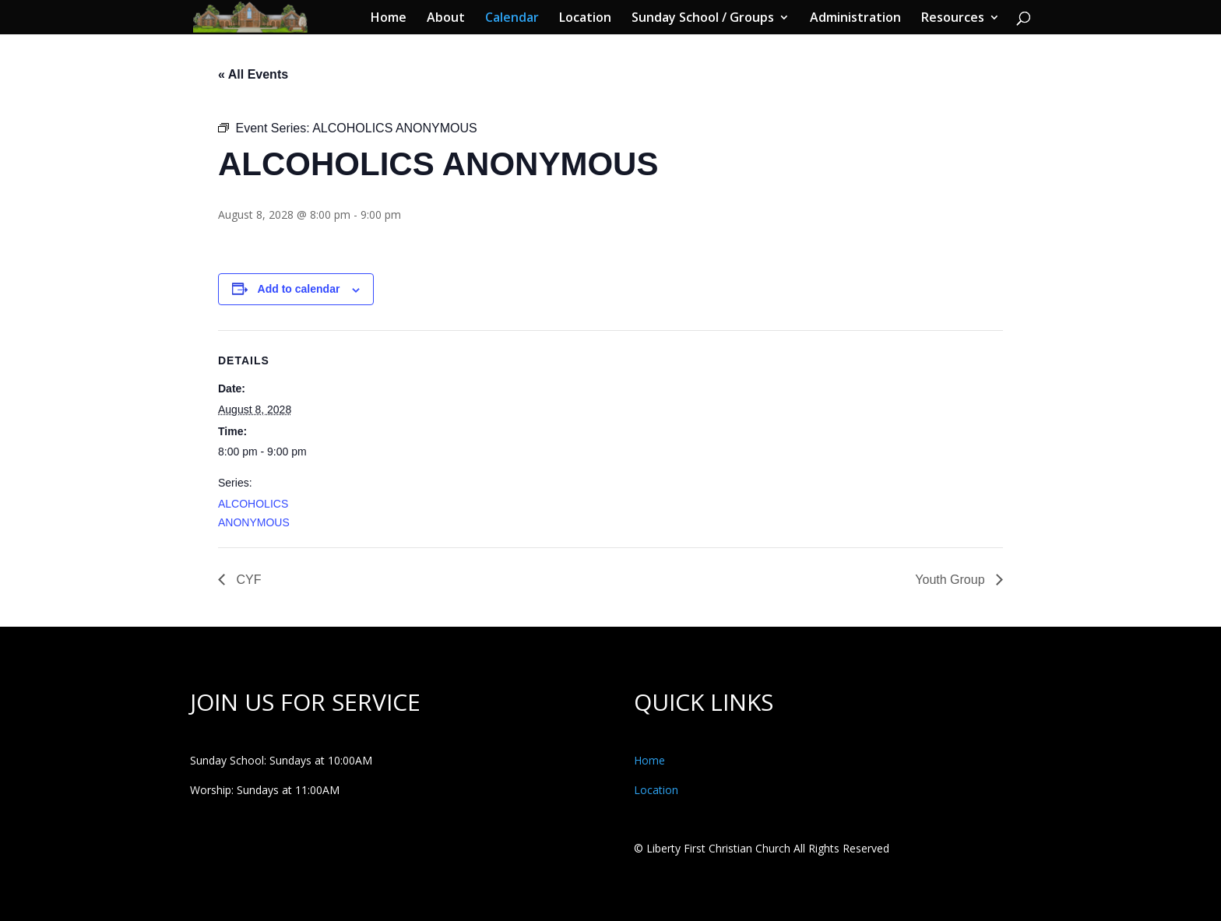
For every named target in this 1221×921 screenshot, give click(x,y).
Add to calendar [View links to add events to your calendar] (299, 289)
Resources (952, 19)
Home (388, 19)
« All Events (253, 74)
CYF (247, 579)
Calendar (512, 19)
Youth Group (951, 579)
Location (585, 19)
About (446, 19)
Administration (855, 19)
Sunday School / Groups (703, 19)
